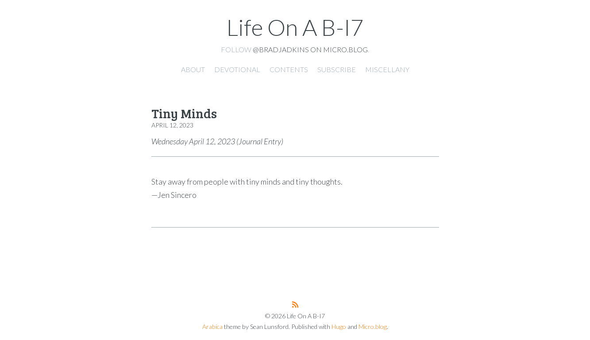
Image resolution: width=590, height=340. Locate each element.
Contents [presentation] (289, 69)
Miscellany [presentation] (387, 69)
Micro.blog (373, 326)
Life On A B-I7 (295, 27)
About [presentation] (193, 69)
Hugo (339, 326)
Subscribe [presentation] (336, 69)
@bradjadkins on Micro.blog (310, 49)
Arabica (212, 326)
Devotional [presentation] (237, 69)
